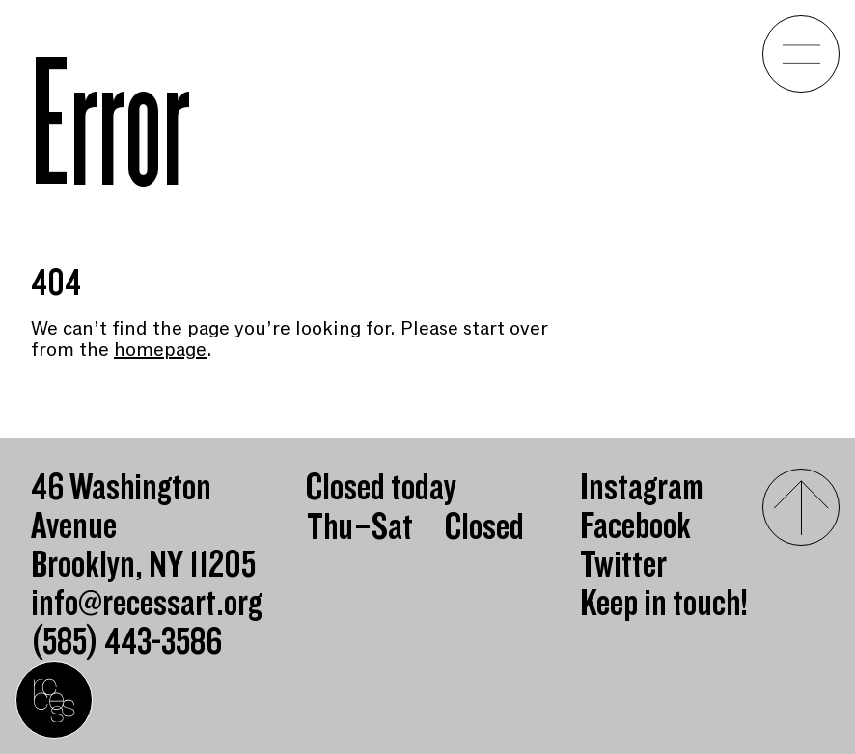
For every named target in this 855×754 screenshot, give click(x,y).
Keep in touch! (664, 603)
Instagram (641, 488)
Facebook (635, 526)
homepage (160, 350)
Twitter (623, 565)
